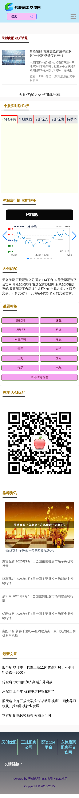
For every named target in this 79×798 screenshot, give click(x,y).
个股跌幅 (25, 119)
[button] (5, 235)
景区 (20, 348)
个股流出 (57, 119)
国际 (59, 358)
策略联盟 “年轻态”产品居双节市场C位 (29, 550)
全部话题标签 (39, 377)
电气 (59, 367)
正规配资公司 (28, 744)
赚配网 (20, 320)
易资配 (20, 329)
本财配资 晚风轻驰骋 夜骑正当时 (26, 715)
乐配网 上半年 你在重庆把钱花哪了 (28, 691)
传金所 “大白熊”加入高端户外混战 (27, 682)
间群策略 (20, 339)
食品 (20, 367)
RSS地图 (47, 778)
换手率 (72, 119)
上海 (20, 358)
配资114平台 (48, 744)
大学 (59, 348)
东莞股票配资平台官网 (68, 747)
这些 (59, 320)
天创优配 (8, 742)
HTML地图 (60, 778)
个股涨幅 (9, 119)
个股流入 (41, 119)
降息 (59, 339)
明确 (59, 329)
